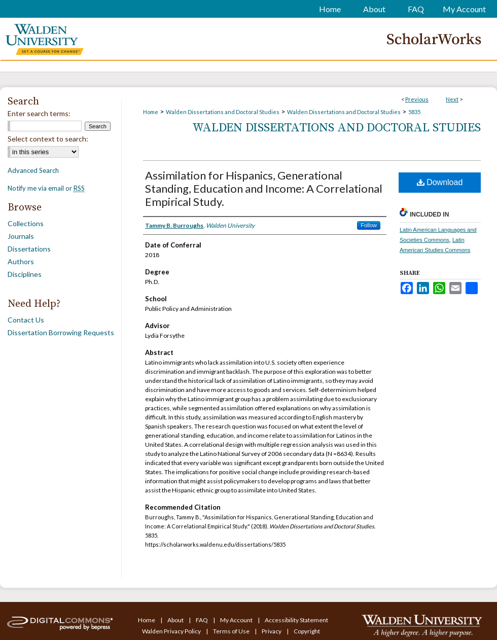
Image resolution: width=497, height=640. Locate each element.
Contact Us (26, 319)
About (176, 620)
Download (440, 182)
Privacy (272, 631)
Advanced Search (33, 170)
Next (452, 99)
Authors (21, 261)
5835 (414, 112)
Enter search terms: (39, 113)
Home (150, 112)
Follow (369, 225)
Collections (26, 223)
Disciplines (25, 274)
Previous (417, 99)
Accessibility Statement (296, 620)
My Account (237, 620)
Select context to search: (48, 138)
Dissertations (29, 248)
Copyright (307, 631)
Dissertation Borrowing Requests (61, 332)
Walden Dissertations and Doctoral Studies (222, 112)
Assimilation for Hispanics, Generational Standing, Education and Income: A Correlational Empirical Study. (263, 188)
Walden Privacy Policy (172, 631)
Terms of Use (232, 631)
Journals (21, 236)
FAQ (202, 620)
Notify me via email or (46, 188)
